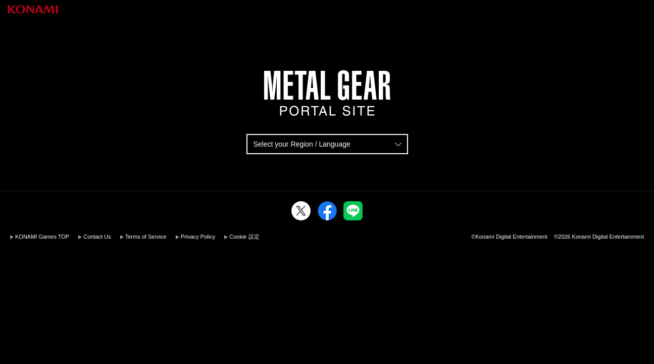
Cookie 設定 (244, 237)
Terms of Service (146, 237)
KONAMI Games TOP (42, 237)
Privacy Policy (198, 237)
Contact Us (97, 237)
